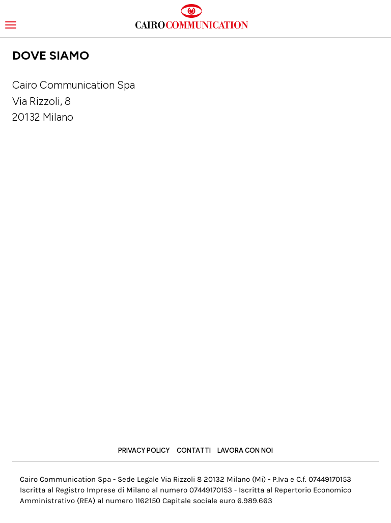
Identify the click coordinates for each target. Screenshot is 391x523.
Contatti (194, 450)
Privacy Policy (144, 450)
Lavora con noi (245, 450)
